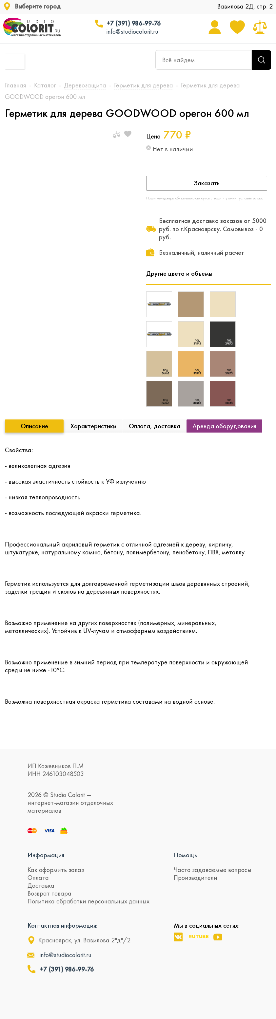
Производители (195, 877)
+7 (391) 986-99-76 (134, 23)
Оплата (38, 877)
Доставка (41, 885)
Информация (46, 855)
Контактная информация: (62, 925)
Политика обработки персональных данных (88, 901)
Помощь (185, 855)
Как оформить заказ (56, 870)
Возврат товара (49, 893)
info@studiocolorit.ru (132, 31)
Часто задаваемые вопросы (212, 870)
